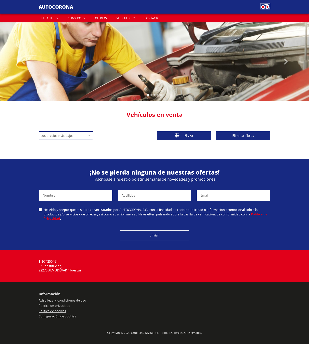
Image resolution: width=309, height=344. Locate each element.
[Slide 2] (154, 95)
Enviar (154, 235)
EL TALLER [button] (48, 18)
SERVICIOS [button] (75, 18)
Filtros (184, 136)
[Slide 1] (151, 95)
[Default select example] (66, 135)
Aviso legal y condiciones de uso (62, 300)
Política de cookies (52, 311)
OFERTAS (101, 18)
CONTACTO (151, 18)
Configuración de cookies (57, 316)
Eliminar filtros (243, 135)
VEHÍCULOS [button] (123, 18)
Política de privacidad (54, 306)
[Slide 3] (158, 95)
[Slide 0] (148, 95)
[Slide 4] (161, 95)
